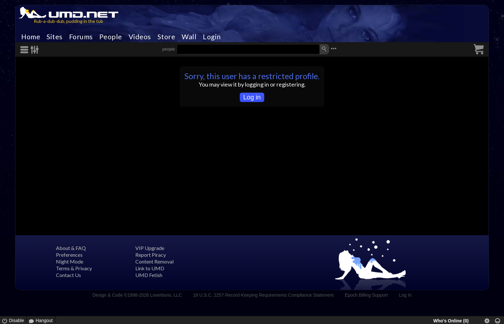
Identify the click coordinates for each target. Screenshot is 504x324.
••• (334, 48)
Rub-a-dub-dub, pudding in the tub (68, 21)
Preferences (69, 255)
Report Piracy (150, 255)
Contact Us (68, 275)
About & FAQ (71, 248)
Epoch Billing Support (366, 295)
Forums (81, 36)
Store (167, 36)
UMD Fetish (148, 275)
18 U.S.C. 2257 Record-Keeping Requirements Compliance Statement (263, 295)
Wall (189, 36)
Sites (55, 36)
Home (30, 36)
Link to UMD (149, 268)
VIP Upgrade (149, 248)
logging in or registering (274, 84)
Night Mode (69, 261)
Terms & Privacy (74, 268)
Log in (252, 97)
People (110, 36)
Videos (140, 36)
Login (212, 36)
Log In (405, 295)
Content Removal (154, 261)
